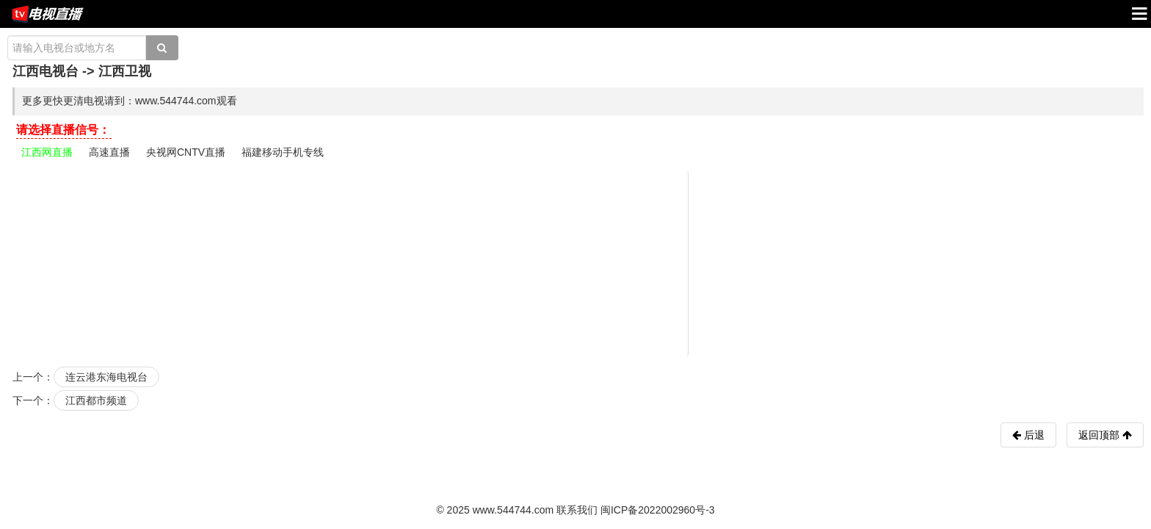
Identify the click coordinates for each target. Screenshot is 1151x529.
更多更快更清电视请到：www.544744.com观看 (129, 101)
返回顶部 (1105, 435)
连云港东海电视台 (106, 377)
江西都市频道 (96, 400)
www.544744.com (513, 510)
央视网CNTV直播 (185, 152)
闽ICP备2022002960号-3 (657, 510)
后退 (1033, 435)
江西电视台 (45, 71)
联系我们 (577, 510)
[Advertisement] (578, 262)
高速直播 (109, 152)
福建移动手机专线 (283, 152)
